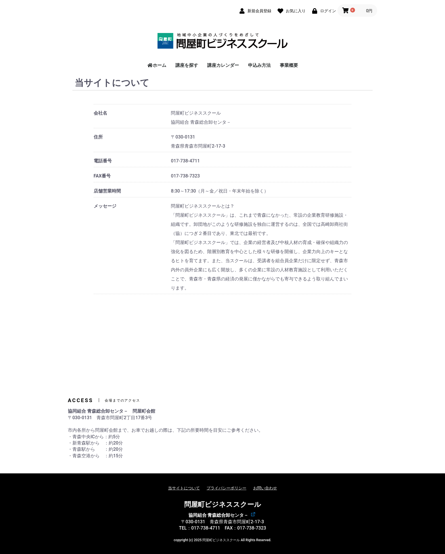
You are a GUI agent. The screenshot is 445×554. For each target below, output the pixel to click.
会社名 (100, 113)
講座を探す (186, 65)
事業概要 (289, 65)
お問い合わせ (265, 488)
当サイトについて (184, 488)
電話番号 (103, 161)
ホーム (156, 65)
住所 (98, 137)
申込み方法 (259, 65)
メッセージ (105, 206)
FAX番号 (102, 176)
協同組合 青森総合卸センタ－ (218, 515)
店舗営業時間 (107, 191)
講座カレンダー (223, 65)
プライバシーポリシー (226, 488)
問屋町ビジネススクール (222, 504)
